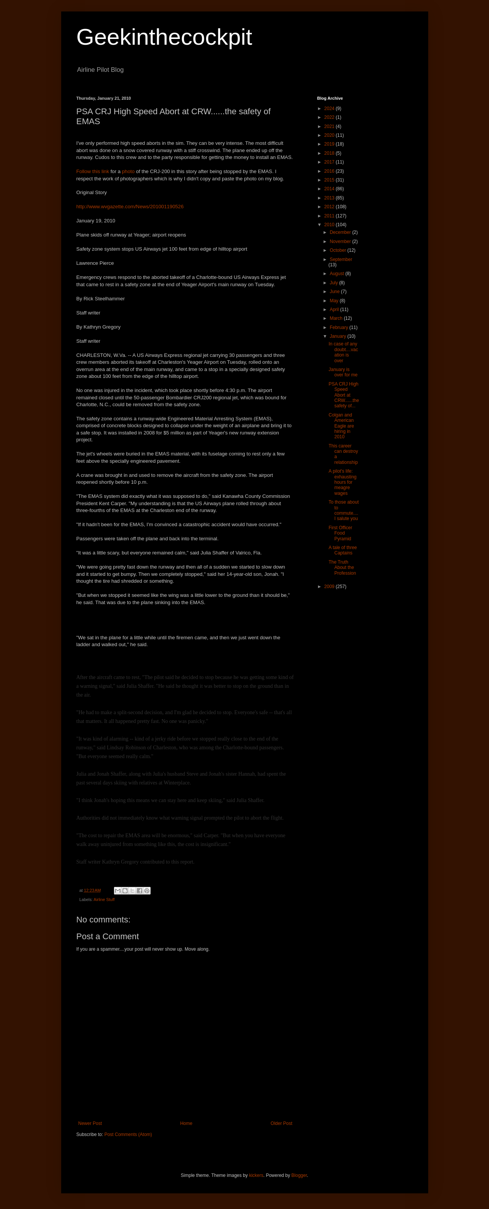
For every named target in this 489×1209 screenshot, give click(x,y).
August (337, 273)
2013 (330, 198)
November (341, 241)
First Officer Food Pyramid (340, 533)
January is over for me (342, 372)
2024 (330, 108)
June (335, 291)
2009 (330, 586)
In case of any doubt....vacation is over (343, 352)
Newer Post (90, 1123)
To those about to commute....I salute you (343, 510)
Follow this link (92, 171)
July (334, 282)
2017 (330, 162)
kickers (256, 1175)
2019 (330, 144)
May (335, 300)
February (339, 327)
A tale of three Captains (342, 550)
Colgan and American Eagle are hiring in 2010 (341, 426)
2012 (330, 206)
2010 (330, 224)
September (341, 259)
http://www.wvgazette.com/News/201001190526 (130, 206)
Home (186, 1123)
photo (129, 171)
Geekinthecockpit (164, 37)
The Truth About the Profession (342, 567)
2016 (330, 171)
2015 (330, 180)
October (338, 250)
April (335, 309)
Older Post (281, 1123)
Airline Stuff (104, 899)
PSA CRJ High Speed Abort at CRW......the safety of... (343, 395)
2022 (330, 117)
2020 (330, 135)
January (338, 336)
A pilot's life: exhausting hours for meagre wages (342, 482)
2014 (330, 188)
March (337, 318)
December (341, 232)
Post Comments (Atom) (128, 1134)
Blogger (299, 1175)
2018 (330, 153)
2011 (330, 216)
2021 (330, 126)
